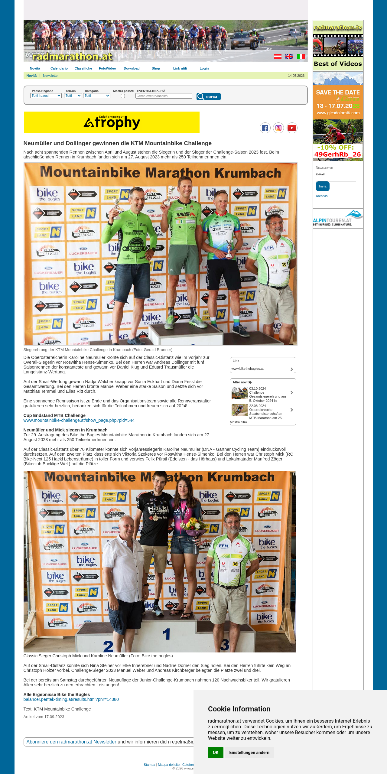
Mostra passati (123, 91)
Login (204, 68)
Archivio (322, 196)
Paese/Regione (42, 91)
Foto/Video (107, 68)
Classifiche (83, 68)
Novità (35, 68)
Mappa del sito (169, 764)
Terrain (71, 91)
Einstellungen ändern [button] (249, 752)
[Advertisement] (165, 10)
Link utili (180, 68)
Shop (156, 68)
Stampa (149, 764)
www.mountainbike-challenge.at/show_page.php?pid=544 (79, 420)
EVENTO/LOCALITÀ (151, 91)
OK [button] (216, 752)
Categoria (92, 91)
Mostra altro (238, 422)
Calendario (59, 68)
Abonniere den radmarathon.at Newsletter (71, 741)
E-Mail (320, 174)
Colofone (189, 764)
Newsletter (51, 75)
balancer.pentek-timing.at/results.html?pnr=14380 (71, 699)
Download (132, 68)
